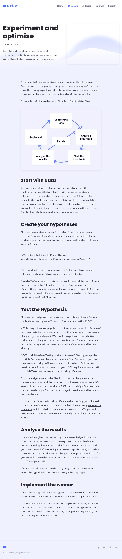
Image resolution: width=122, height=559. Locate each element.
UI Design (87, 6)
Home (60, 6)
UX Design (72, 6)
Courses (100, 6)
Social (112, 6)
